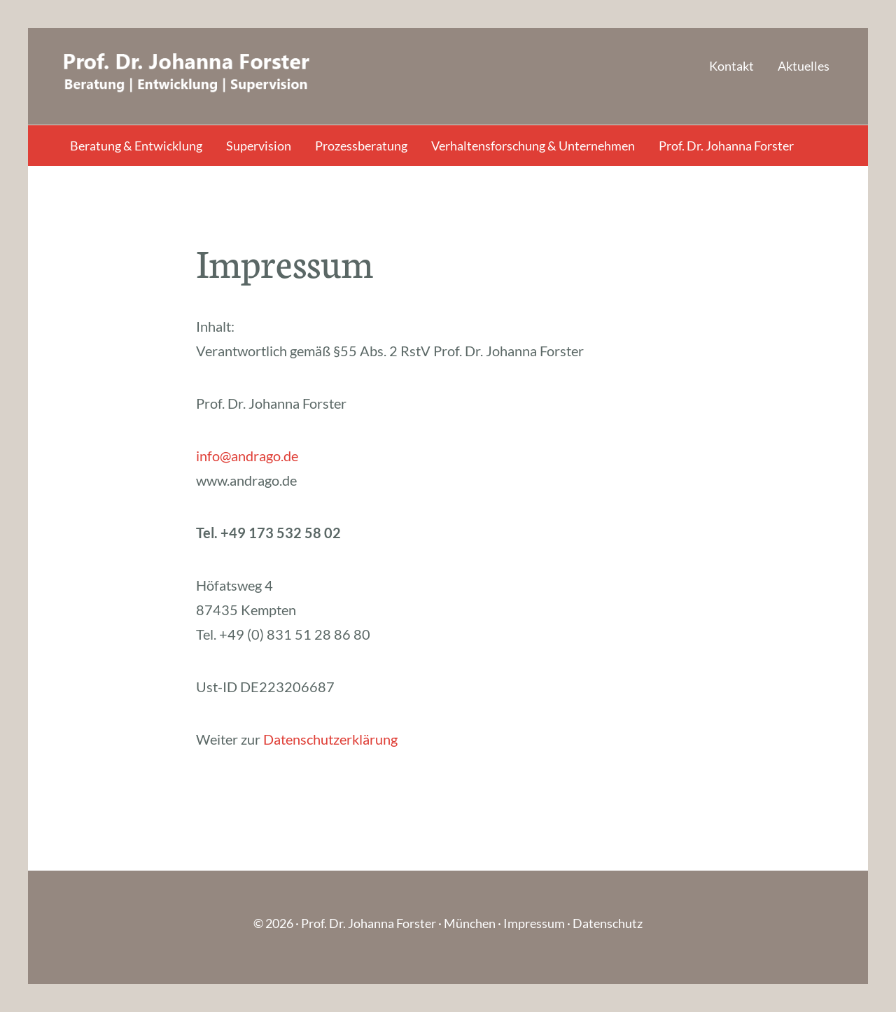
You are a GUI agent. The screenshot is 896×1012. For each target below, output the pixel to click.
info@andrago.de (247, 455)
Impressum (534, 923)
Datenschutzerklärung (330, 739)
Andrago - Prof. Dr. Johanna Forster (199, 76)
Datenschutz (608, 923)
